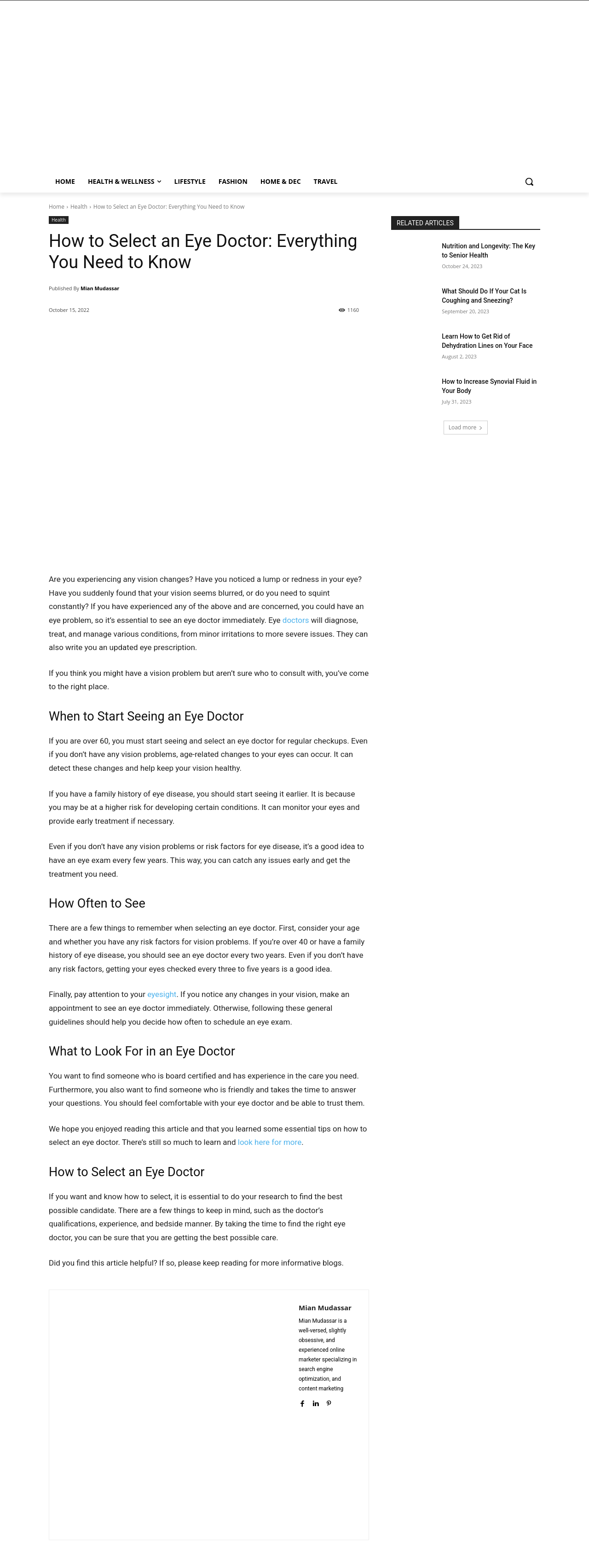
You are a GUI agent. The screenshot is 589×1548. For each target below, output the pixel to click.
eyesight (161, 994)
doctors (296, 620)
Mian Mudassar (100, 288)
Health (78, 207)
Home (56, 207)
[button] (529, 181)
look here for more (269, 1142)
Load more (466, 427)
